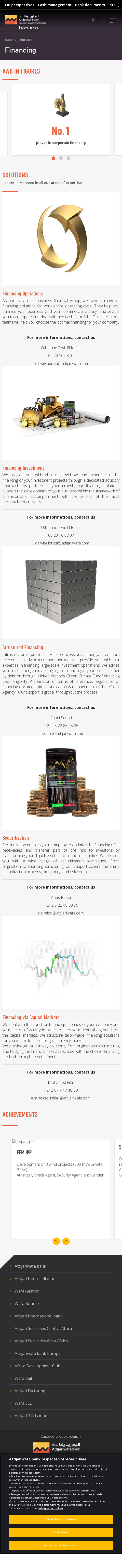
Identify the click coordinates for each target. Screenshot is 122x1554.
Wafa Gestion (27, 1291)
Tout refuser (61, 1532)
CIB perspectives (19, 4)
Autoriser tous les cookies (61, 1545)
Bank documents (90, 4)
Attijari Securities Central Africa (43, 1328)
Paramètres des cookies (61, 1519)
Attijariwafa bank (30, 1266)
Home (9, 40)
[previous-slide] (56, 1241)
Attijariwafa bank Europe (38, 1353)
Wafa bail (23, 1378)
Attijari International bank (39, 1316)
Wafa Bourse (27, 1303)
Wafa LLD (24, 1403)
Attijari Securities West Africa (41, 1341)
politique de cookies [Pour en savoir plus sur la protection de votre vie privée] (50, 1508)
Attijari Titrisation (31, 1415)
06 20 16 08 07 (61, 421)
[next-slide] (66, 1241)
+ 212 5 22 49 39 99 (61, 972)
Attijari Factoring (30, 1390)
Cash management (55, 4)
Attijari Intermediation (35, 1278)
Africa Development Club (37, 1366)
